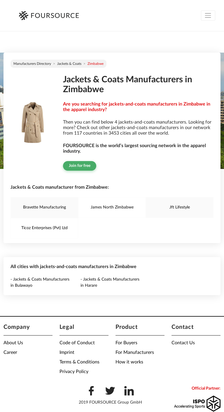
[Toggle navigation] (208, 15)
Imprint (67, 352)
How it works (129, 362)
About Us (13, 342)
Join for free (79, 166)
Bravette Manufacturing (44, 207)
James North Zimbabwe (112, 207)
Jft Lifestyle (179, 207)
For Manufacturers (135, 352)
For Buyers (126, 342)
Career (10, 352)
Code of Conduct (77, 342)
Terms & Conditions (79, 362)
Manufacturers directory (32, 63)
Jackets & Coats (69, 63)
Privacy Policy (74, 371)
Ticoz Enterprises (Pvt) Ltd (44, 228)
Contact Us (183, 342)
